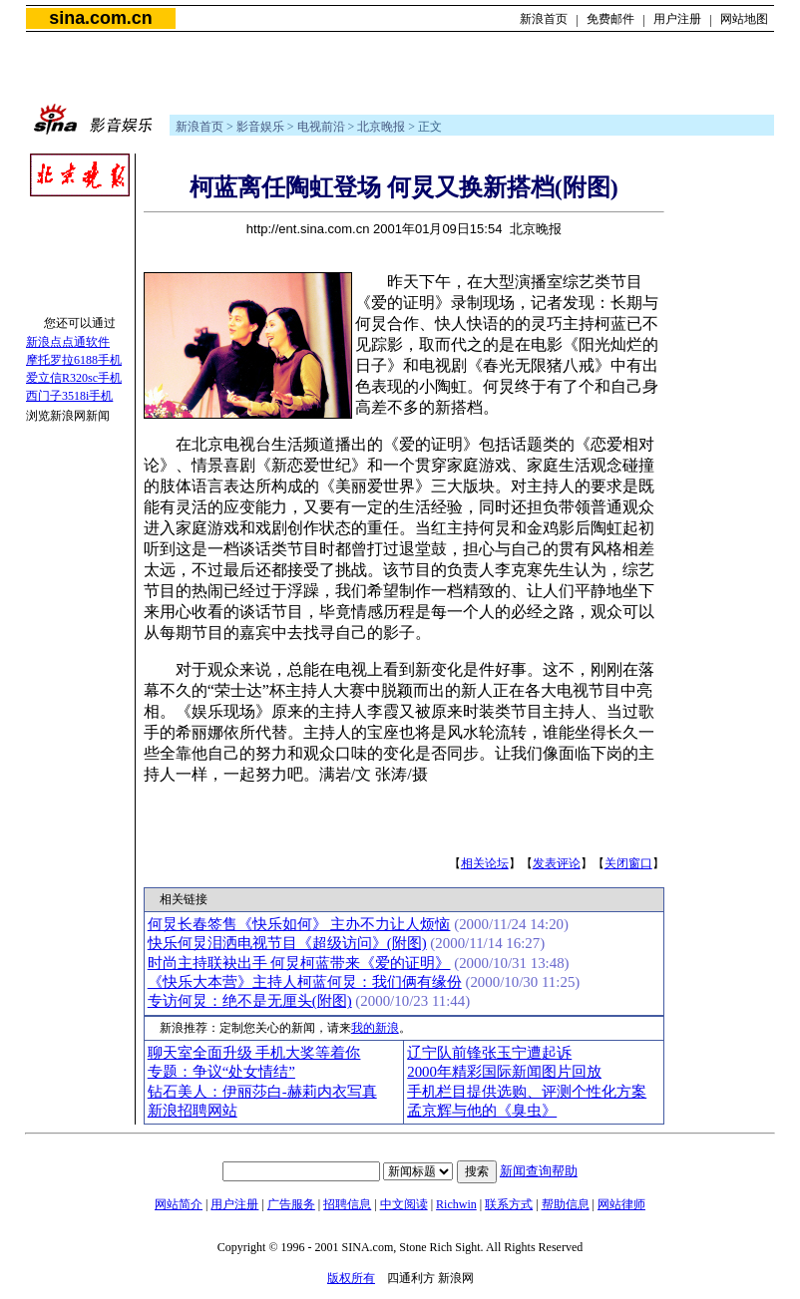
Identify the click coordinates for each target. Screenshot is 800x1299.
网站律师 (621, 1204)
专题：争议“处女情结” (221, 1072)
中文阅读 (404, 1204)
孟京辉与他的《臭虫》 (482, 1111)
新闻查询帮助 (539, 1170)
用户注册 (677, 19)
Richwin (456, 1204)
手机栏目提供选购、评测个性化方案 (526, 1092)
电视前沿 (321, 127)
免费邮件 (610, 19)
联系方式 (509, 1204)
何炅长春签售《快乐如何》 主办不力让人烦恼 (299, 924)
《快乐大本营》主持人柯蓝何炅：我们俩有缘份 (305, 982)
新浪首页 (544, 19)
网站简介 (178, 1204)
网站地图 (744, 19)
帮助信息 (566, 1204)
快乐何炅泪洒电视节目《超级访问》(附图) (287, 943)
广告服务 (291, 1204)
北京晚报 (381, 127)
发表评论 (557, 863)
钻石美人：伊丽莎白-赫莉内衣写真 (262, 1092)
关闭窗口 (628, 863)
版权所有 (351, 1278)
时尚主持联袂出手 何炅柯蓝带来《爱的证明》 (299, 963)
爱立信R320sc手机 (74, 378)
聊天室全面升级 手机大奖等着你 (254, 1053)
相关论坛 (485, 863)
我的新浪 (375, 1028)
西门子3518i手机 (69, 396)
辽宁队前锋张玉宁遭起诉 (489, 1053)
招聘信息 (347, 1204)
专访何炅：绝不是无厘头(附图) (250, 1001)
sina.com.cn (100, 18)
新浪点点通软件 (68, 342)
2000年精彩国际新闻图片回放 (504, 1072)
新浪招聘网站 (192, 1111)
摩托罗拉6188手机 (74, 360)
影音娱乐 (260, 127)
